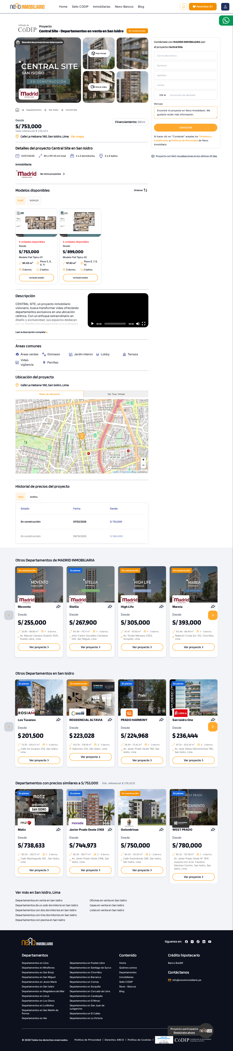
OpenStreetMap (129, 472)
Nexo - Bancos (127, 986)
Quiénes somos (128, 967)
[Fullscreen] (143, 324)
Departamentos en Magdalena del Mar (43, 991)
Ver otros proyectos (52, 173)
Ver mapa (77, 136)
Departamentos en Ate (34, 1018)
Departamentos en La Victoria (86, 1018)
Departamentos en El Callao (85, 1013)
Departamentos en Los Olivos (38, 1000)
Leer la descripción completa (31, 332)
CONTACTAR (185, 127)
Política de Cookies (139, 1039)
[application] (118, 310)
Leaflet (115, 472)
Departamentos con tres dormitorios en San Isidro (46, 915)
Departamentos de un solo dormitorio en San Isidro (46, 905)
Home (63, 6)
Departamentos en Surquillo (85, 986)
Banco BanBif (175, 962)
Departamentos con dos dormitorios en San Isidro (45, 910)
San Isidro (53, 110)
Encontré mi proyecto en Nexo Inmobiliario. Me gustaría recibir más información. (185, 112)
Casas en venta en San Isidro (107, 905)
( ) (203, 7)
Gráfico (34, 496)
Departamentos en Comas (84, 981)
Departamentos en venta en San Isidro (38, 900)
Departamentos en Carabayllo (86, 996)
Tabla (20, 496)
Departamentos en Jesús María (39, 981)
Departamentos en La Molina (38, 1005)
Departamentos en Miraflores (38, 967)
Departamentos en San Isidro (38, 986)
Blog (141, 6)
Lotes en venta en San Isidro (107, 910)
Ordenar (140, 190)
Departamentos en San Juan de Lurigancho (87, 1007)
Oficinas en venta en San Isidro (108, 900)
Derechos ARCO (114, 1039)
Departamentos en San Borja (38, 972)
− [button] (143, 465)
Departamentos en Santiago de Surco (90, 967)
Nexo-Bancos (124, 6)
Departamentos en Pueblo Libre (87, 962)
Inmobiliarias (101, 6)
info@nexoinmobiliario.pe (187, 980)
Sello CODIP (80, 6)
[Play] (92, 324)
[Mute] (138, 324)
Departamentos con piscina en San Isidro (40, 920)
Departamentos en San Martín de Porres (40, 1012)
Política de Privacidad (87, 1039)
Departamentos (34, 110)
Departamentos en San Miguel (39, 977)
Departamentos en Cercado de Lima (90, 991)
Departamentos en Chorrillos (86, 972)
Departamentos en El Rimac (85, 1000)
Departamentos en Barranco (85, 977)
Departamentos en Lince (35, 996)
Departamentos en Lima (35, 962)
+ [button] (143, 460)
